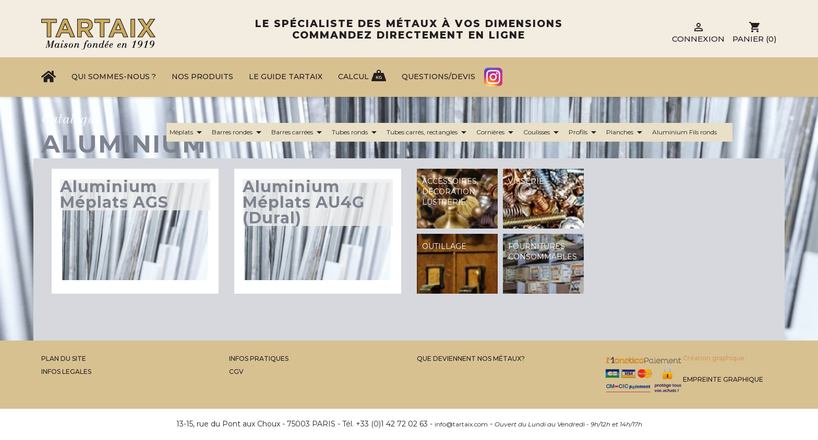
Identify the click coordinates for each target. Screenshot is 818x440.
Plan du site (63, 358)
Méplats (188, 132)
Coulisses (542, 132)
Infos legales (66, 371)
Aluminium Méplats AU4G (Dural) (304, 202)
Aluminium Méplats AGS (114, 194)
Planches (626, 132)
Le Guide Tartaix (285, 76)
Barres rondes (238, 132)
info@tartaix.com (461, 424)
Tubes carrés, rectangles (428, 132)
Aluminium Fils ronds (690, 132)
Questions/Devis (438, 76)
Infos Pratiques (258, 358)
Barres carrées (298, 132)
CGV (236, 371)
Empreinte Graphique (723, 379)
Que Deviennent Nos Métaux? (471, 358)
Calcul (353, 76)
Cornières (496, 132)
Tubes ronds (356, 132)
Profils (584, 132)
